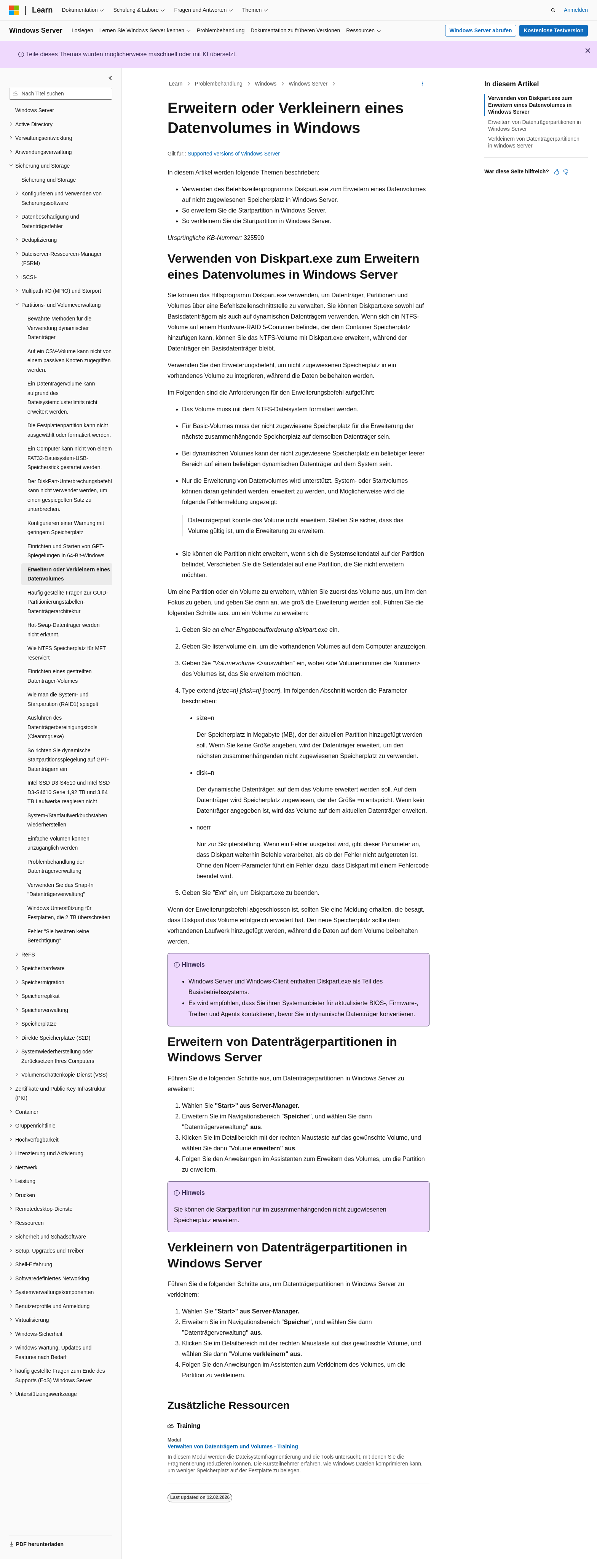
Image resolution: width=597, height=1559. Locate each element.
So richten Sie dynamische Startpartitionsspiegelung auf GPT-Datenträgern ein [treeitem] (68, 759)
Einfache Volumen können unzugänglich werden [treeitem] (58, 843)
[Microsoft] (14, 10)
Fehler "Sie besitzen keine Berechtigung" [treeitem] (58, 936)
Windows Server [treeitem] (34, 110)
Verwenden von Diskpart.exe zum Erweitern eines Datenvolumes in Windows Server (530, 105)
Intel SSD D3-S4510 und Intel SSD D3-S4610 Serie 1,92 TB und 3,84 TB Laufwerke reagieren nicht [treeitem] (68, 792)
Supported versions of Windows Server (234, 154)
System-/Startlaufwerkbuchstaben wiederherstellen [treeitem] (67, 820)
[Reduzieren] (110, 78)
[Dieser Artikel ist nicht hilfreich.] (565, 171)
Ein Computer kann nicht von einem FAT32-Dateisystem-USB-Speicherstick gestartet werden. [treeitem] (69, 458)
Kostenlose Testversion (554, 30)
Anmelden (576, 10)
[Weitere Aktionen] (422, 84)
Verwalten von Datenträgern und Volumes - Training (233, 1446)
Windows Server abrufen (481, 30)
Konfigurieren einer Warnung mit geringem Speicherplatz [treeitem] (65, 528)
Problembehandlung (219, 84)
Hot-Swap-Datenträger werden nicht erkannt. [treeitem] (63, 630)
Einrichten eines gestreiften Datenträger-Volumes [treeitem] (59, 676)
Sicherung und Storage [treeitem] (48, 180)
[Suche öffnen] (553, 10)
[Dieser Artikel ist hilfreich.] (556, 171)
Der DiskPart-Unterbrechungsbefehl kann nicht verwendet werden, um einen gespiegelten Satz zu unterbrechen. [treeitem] (69, 495)
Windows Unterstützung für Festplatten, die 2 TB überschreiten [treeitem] (68, 913)
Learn (176, 84)
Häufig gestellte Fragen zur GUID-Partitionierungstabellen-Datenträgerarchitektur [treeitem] (67, 602)
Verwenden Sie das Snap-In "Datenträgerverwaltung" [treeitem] (60, 890)
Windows (265, 84)
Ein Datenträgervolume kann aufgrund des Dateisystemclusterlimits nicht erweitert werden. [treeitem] (62, 398)
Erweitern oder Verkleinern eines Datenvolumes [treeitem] (68, 574)
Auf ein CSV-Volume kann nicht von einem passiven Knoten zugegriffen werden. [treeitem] (69, 360)
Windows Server (308, 84)
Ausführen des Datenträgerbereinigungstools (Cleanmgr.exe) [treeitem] (62, 727)
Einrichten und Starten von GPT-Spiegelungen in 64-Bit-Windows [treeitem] (65, 551)
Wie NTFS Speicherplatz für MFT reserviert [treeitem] (66, 653)
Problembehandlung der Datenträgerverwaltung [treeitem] (55, 866)
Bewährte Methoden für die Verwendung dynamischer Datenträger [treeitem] (59, 328)
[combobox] (60, 94)
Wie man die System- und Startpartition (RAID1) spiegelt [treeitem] (62, 699)
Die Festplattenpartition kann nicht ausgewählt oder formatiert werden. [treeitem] (69, 430)
